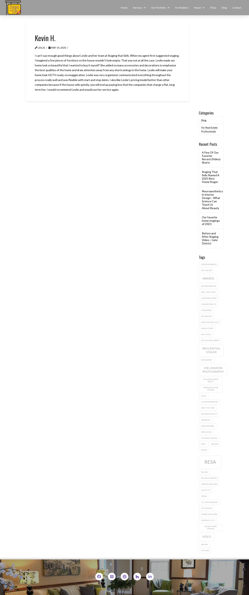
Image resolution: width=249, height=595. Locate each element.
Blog (203, 120)
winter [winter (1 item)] (204, 544)
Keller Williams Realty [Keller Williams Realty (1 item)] (210, 380)
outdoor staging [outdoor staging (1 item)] (209, 438)
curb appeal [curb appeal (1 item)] (206, 310)
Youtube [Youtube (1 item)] (205, 550)
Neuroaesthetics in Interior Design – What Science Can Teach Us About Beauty (211, 200)
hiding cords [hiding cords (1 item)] (207, 328)
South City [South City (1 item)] (206, 490)
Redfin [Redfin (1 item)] (204, 450)
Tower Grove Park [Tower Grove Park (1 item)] (209, 514)
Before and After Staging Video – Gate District (210, 238)
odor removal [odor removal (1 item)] (207, 426)
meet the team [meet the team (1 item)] (207, 408)
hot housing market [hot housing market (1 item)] (210, 340)
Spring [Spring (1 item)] (204, 496)
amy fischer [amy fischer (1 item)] (206, 270)
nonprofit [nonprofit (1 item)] (206, 420)
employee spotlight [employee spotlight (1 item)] (210, 322)
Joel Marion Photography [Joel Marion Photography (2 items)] (213, 369)
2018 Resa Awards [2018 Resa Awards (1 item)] (209, 264)
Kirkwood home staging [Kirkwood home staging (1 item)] (210, 389)
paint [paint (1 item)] (203, 444)
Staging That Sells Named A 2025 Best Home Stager (210, 177)
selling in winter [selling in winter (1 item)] (209, 478)
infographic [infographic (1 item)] (206, 360)
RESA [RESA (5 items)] (210, 462)
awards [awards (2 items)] (208, 278)
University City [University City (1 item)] (208, 520)
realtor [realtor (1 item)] (214, 444)
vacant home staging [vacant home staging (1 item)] (211, 527)
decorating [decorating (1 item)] (206, 316)
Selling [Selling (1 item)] (204, 472)
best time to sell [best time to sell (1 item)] (208, 292)
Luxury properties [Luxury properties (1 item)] (209, 402)
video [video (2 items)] (206, 536)
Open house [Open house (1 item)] (206, 432)
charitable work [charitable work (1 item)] (209, 298)
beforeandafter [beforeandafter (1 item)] (208, 286)
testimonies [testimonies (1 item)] (206, 508)
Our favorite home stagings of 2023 (211, 221)
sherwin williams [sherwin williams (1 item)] (209, 484)
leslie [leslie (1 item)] (203, 396)
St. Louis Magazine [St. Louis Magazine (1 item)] (209, 502)
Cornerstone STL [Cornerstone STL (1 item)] (209, 304)
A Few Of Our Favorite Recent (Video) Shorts (211, 157)
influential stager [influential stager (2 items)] (211, 350)
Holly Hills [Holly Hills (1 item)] (206, 334)
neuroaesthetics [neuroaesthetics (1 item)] (209, 414)
